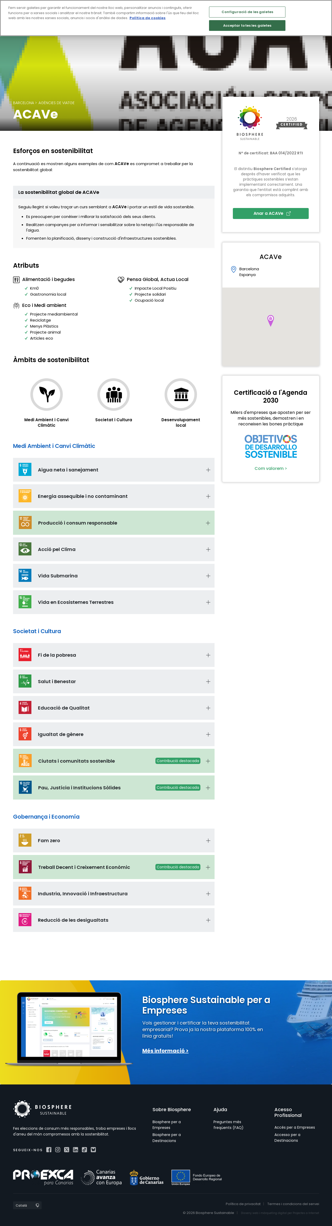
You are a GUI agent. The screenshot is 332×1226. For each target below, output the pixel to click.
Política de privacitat (243, 1203)
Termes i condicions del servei (293, 1203)
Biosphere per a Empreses (167, 1124)
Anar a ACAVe (272, 213)
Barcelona (23, 102)
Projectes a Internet (306, 1213)
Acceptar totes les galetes (247, 25)
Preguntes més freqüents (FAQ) (228, 1124)
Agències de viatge (56, 102)
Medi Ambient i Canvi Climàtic (46, 422)
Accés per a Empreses (294, 1127)
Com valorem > (271, 468)
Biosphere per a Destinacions (167, 1137)
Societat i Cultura (113, 420)
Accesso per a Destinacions (287, 1137)
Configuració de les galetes (247, 11)
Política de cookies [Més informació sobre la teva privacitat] (148, 17)
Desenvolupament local (180, 422)
